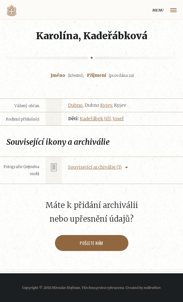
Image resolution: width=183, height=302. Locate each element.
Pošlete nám (91, 243)
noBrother (152, 287)
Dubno (75, 105)
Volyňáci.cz (11, 10)
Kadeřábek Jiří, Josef (102, 119)
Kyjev (106, 105)
